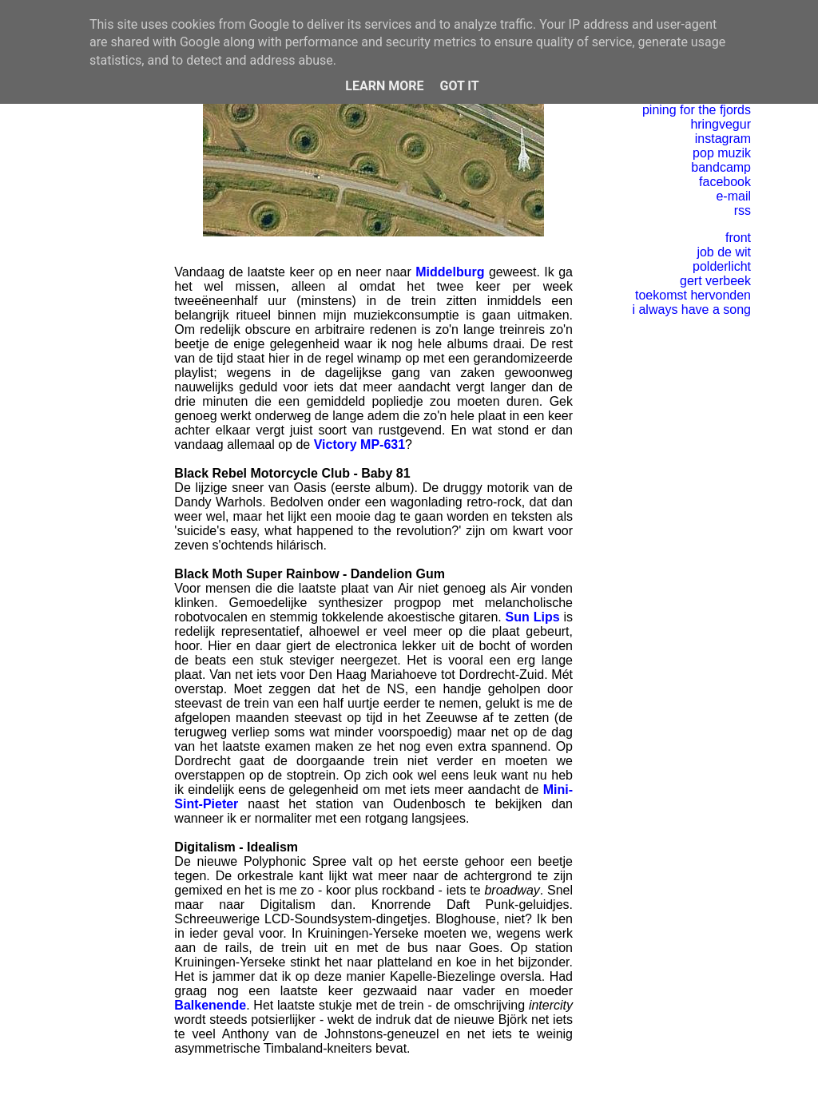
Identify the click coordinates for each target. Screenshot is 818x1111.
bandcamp (721, 167)
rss (742, 210)
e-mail (733, 196)
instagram (723, 138)
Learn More (384, 85)
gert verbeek (715, 281)
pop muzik (722, 153)
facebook (725, 181)
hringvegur (720, 124)
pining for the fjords (696, 110)
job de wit (724, 252)
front (738, 237)
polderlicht (722, 266)
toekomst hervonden (693, 295)
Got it (458, 85)
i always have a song (691, 309)
